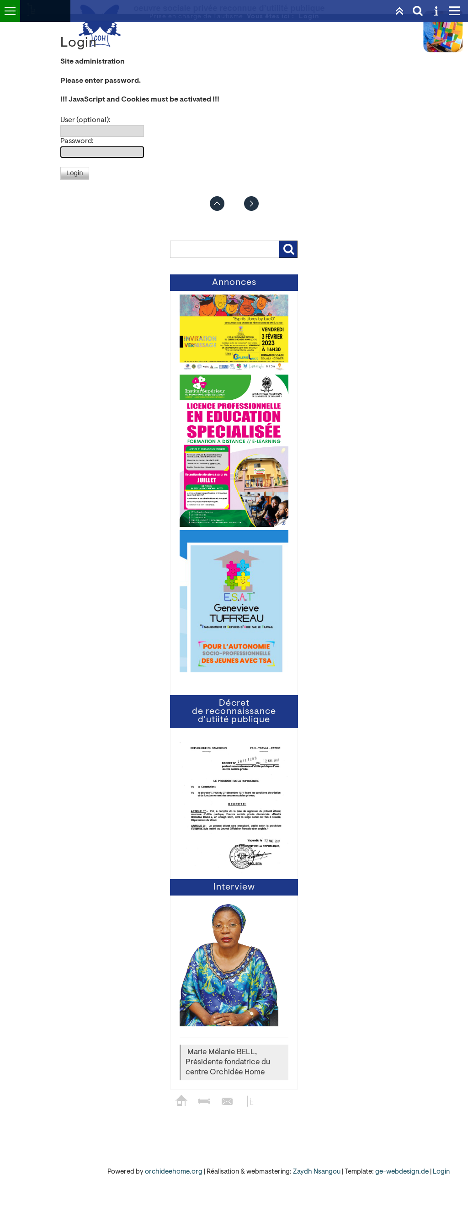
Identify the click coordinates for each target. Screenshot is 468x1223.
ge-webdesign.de (402, 1172)
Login (441, 1172)
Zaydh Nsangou (317, 1172)
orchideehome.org (173, 1172)
